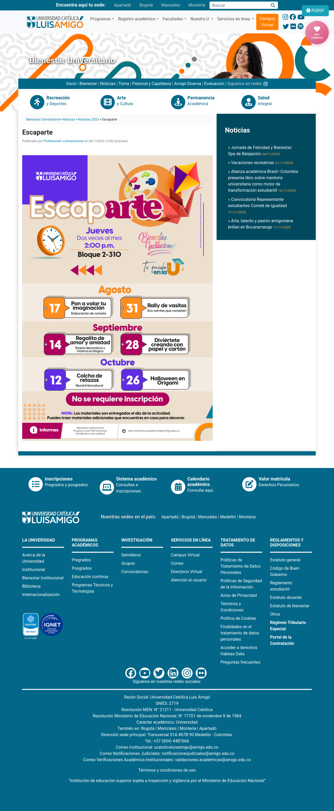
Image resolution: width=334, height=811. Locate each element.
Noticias (108, 83)
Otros (275, 614)
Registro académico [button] (137, 18)
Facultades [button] (173, 18)
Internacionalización (40, 594)
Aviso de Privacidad (238, 595)
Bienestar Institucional (43, 577)
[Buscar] (273, 5)
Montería (196, 5)
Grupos (128, 563)
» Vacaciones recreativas (260, 162)
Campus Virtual (267, 21)
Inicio (71, 83)
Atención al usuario (189, 580)
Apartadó (122, 5)
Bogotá (146, 5)
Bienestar (88, 83)
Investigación (136, 540)
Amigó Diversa (187, 83)
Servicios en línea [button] (234, 18)
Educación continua (90, 576)
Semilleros (131, 554)
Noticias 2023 (88, 119)
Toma (123, 83)
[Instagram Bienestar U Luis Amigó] (266, 83)
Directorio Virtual (186, 571)
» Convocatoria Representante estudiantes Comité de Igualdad (257, 205)
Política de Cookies (238, 618)
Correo (177, 563)
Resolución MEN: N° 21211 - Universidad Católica (166, 709)
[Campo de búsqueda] (238, 5)
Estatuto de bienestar (289, 605)
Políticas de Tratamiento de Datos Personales (240, 566)
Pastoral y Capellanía (151, 83)
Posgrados (82, 568)
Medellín (228, 516)
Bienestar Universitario (43, 119)
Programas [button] (100, 18)
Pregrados (81, 559)
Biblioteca (31, 586)
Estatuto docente (286, 597)
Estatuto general (285, 559)
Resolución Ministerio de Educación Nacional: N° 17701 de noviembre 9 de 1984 (167, 715)
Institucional (33, 569)
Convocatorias (134, 571)
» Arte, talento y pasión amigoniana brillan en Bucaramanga (260, 224)
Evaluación (214, 83)
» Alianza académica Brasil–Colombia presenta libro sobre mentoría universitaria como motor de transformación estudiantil (263, 181)
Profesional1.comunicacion (64, 141)
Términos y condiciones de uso (167, 770)
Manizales (170, 5)
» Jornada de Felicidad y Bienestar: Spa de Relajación (260, 150)
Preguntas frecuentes (240, 662)
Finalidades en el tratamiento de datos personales (239, 633)
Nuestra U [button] (200, 18)
